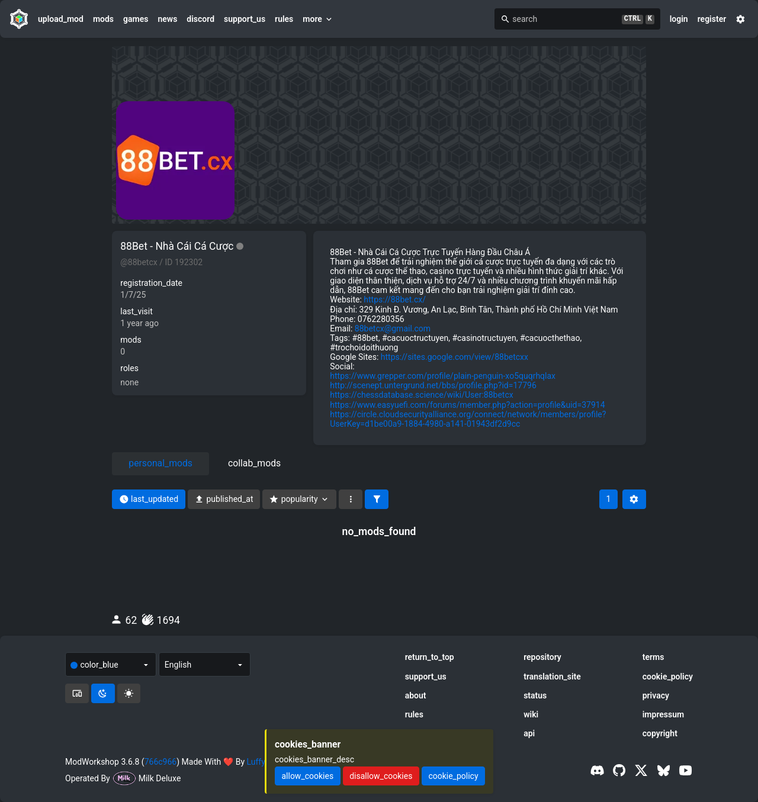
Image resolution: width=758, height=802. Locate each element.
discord (200, 19)
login (679, 19)
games (135, 19)
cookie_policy (668, 676)
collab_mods (254, 463)
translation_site (552, 676)
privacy (656, 695)
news (167, 19)
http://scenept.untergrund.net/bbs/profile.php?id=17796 (433, 385)
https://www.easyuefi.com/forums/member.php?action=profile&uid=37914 (467, 405)
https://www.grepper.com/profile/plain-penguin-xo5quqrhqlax (442, 376)
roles (129, 368)
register (712, 19)
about (415, 695)
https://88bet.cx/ (395, 299)
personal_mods (160, 463)
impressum (664, 714)
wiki (530, 714)
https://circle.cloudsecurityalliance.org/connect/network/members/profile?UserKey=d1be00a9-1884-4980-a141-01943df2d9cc (468, 419)
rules (284, 19)
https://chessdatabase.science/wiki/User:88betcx (421, 395)
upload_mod (60, 19)
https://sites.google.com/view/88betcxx (454, 357)
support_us (244, 19)
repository (542, 657)
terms (653, 657)
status (535, 695)
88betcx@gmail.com (393, 328)
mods (103, 19)
